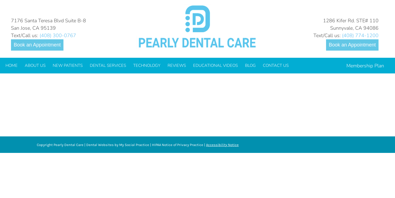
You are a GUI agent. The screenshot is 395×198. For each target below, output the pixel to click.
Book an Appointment (37, 45)
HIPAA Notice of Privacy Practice (177, 145)
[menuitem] (11, 65)
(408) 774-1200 (360, 35)
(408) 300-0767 (58, 35)
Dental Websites (100, 145)
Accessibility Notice (222, 145)
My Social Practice (133, 145)
